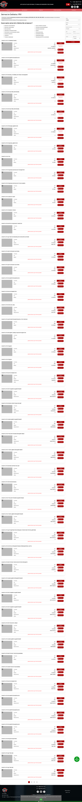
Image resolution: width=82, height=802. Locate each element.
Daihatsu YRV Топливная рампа (9, 40)
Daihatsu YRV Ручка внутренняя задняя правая (13, 497)
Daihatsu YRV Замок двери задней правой (11, 419)
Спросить (60, 49)
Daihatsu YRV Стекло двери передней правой (12, 513)
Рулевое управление (9, 36)
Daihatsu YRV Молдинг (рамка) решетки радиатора (14, 332)
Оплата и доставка (57, 10)
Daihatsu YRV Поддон (7, 346)
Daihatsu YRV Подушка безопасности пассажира (13, 183)
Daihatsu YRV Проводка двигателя (10, 126)
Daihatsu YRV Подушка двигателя (10, 143)
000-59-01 (76, 4)
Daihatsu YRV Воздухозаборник (9, 738)
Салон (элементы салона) (41, 25)
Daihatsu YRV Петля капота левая (9, 622)
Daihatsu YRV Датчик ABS (7, 753)
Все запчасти (24, 10)
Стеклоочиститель (39, 32)
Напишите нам (77, 759)
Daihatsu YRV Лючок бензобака (9, 481)
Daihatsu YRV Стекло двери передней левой (12, 449)
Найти (73, 41)
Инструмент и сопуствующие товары (12, 32)
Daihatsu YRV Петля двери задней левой (11, 592)
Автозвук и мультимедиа (10, 25)
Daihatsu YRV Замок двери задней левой (11, 639)
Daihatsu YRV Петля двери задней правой (11, 388)
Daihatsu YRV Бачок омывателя (9, 291)
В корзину (60, 52)
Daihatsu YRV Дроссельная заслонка (10, 251)
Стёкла (37, 30)
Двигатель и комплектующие (10, 30)
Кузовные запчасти (8, 33)
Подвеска (6, 35)
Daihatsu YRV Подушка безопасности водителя (13, 169)
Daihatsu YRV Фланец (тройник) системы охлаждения (15, 74)
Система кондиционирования (42, 27)
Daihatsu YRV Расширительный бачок (11, 57)
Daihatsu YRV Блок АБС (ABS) (8, 304)
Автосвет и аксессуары (9, 27)
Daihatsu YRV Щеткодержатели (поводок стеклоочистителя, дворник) (19, 530)
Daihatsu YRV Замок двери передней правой (12, 578)
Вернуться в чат (41, 801)
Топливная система (39, 33)
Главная (8, 10)
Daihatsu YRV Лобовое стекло (9, 210)
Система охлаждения (40, 28)
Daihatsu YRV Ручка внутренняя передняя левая (13, 433)
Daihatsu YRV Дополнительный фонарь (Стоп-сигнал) (14, 319)
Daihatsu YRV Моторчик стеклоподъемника (12, 653)
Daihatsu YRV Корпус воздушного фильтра (12, 223)
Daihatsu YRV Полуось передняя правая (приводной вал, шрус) (17, 546)
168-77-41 (76, 2)
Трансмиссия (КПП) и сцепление (42, 36)
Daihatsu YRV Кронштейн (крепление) (10, 91)
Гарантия (41, 10)
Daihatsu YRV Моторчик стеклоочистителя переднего (15, 562)
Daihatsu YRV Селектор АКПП (8, 196)
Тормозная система (39, 35)
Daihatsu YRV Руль (6, 156)
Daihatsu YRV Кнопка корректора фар (10, 465)
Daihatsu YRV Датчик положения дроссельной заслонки (15, 236)
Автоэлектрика (8, 28)
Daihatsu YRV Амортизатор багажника (11, 666)
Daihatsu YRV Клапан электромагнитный (11, 403)
